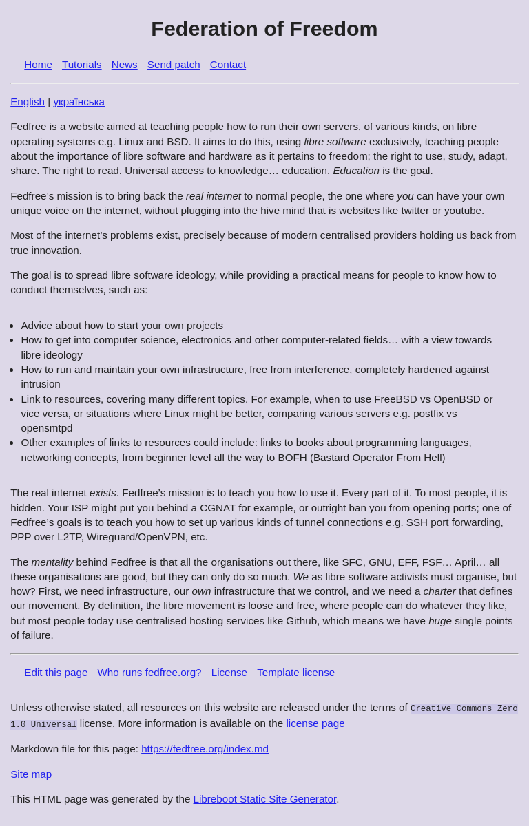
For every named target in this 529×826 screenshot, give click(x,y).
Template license (296, 672)
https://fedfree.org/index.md (205, 747)
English (27, 101)
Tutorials (82, 64)
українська (79, 101)
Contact (228, 64)
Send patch (173, 64)
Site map (31, 773)
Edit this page (55, 672)
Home (38, 64)
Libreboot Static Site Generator (265, 797)
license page (315, 722)
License (229, 672)
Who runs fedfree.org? (149, 672)
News (125, 64)
